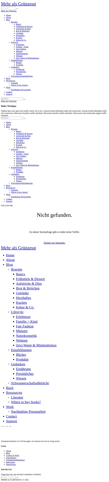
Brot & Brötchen (22, 31)
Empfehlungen (17, 60)
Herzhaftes (20, 35)
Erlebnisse (20, 45)
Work (8, 87)
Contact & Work (12, 455)
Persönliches (21, 72)
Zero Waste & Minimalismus (27, 58)
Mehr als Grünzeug (18, 3)
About (8, 17)
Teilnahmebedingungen (15, 460)
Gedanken (15, 67)
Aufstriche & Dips (23, 29)
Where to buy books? (19, 85)
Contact (9, 92)
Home (8, 15)
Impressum (10, 462)
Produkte (19, 65)
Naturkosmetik (22, 54)
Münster (19, 51)
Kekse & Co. (21, 40)
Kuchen (19, 38)
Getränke (19, 33)
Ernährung (20, 69)
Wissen (19, 74)
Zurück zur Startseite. (54, 242)
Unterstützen (11, 458)
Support (9, 94)
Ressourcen (10, 81)
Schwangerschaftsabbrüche (22, 76)
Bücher (19, 63)
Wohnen (19, 56)
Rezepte (14, 22)
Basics (18, 24)
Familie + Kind (22, 47)
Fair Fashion (21, 49)
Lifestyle (14, 42)
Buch (8, 78)
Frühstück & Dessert (24, 26)
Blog (8, 20)
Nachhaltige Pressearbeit (21, 90)
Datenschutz (11, 464)
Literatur (14, 83)
